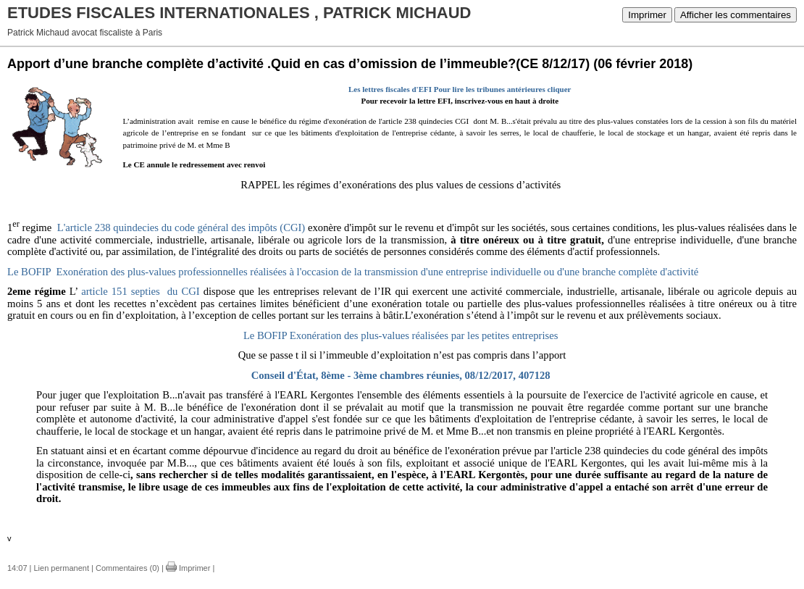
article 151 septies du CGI (140, 291)
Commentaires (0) (127, 568)
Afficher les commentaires (735, 14)
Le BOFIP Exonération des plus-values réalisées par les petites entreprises (400, 335)
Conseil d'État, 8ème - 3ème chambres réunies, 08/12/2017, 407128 (400, 375)
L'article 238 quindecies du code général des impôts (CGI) (181, 227)
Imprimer (647, 14)
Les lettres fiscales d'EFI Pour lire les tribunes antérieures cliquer (459, 89)
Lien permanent (61, 568)
